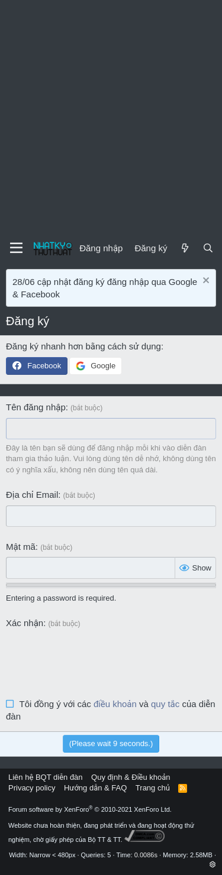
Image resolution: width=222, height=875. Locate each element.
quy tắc (165, 704)
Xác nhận (24, 623)
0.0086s (145, 854)
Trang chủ (153, 787)
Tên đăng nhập (36, 407)
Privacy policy (31, 787)
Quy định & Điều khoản (130, 777)
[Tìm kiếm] (208, 248)
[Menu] (16, 248)
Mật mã (21, 547)
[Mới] (184, 248)
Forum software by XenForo (90, 809)
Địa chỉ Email (32, 495)
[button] (213, 864)
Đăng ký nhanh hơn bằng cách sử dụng (83, 346)
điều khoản (115, 704)
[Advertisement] (111, 117)
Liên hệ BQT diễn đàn (45, 777)
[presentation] (96, 657)
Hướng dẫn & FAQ (95, 787)
